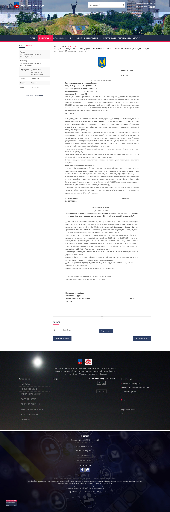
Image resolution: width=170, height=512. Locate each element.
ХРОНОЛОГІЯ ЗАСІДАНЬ (108, 38)
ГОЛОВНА (33, 38)
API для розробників (84, 455)
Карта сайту (101, 391)
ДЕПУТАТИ (137, 38)
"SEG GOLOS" (84, 492)
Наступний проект (142, 338)
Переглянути (105, 331)
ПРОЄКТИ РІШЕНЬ (45, 38)
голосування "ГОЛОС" (83, 479)
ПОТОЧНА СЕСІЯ (76, 38)
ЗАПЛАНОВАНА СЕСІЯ (60, 38)
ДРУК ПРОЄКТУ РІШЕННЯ (34, 95)
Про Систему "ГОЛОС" (84, 460)
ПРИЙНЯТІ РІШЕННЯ (91, 38)
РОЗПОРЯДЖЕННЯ (124, 38)
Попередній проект (62, 338)
